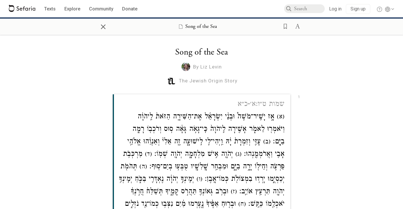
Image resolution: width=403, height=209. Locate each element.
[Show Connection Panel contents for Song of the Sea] (196, 26)
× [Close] (103, 26)
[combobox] (309, 8)
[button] (283, 26)
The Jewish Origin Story (208, 81)
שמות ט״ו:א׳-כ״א (260, 104)
